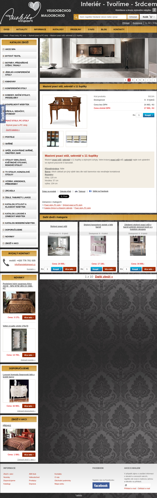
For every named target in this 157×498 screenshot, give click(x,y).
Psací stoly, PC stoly (18, 35)
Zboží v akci (8, 474)
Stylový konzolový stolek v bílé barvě (98, 226)
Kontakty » (31, 269)
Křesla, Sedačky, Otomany (15, 112)
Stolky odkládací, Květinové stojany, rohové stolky (16, 162)
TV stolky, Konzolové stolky (17, 173)
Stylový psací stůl (58, 226)
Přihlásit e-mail (130, 488)
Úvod (6, 35)
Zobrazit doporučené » (26, 411)
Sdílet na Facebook (100, 191)
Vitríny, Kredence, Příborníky (15, 182)
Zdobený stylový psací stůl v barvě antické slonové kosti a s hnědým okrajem (138, 227)
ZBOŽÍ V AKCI (11, 243)
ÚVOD (6, 29)
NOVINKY (9, 236)
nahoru (79, 495)
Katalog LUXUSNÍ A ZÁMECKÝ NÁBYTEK (15, 215)
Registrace (137, 23)
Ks (134, 115)
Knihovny (10, 81)
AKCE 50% (10, 49)
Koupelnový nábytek (17, 104)
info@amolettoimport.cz (25, 264)
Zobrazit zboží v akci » (26, 460)
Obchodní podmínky (63, 481)
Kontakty (58, 474)
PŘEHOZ (7, 425)
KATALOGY (58, 29)
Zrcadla (10, 191)
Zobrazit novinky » (28, 360)
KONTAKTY (119, 29)
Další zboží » (104, 276)
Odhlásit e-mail (144, 488)
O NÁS (91, 29)
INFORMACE (40, 29)
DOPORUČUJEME (13, 230)
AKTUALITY (21, 29)
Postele (10, 137)
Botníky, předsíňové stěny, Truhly (16, 64)
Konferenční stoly (16, 88)
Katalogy (7, 484)
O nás (57, 477)
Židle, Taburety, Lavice (18, 197)
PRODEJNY (75, 29)
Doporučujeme (9, 481)
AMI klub (32, 474)
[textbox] (102, 17)
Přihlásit (126, 23)
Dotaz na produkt (49, 191)
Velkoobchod (34, 477)
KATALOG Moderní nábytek (20, 223)
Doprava (32, 484)
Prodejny (32, 481)
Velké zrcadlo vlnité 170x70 (15, 326)
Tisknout (81, 191)
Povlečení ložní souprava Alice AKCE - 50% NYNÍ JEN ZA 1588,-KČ (18, 286)
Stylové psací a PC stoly (38, 35)
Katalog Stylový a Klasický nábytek (15, 205)
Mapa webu (59, 484)
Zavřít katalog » (13, 130)
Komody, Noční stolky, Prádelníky (17, 96)
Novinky (6, 477)
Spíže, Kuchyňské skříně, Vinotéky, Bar (19, 151)
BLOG (104, 29)
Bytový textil (13, 56)
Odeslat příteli (65, 191)
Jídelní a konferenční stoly (17, 73)
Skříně (9, 144)
